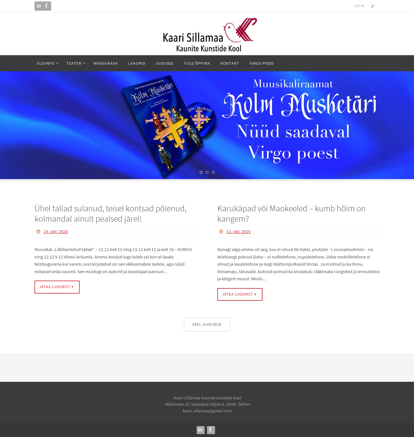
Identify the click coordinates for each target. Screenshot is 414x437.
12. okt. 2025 (239, 231)
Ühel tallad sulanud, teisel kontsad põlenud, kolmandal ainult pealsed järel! (110, 213)
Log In (359, 5)
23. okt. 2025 (56, 231)
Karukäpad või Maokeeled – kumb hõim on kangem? (291, 213)
